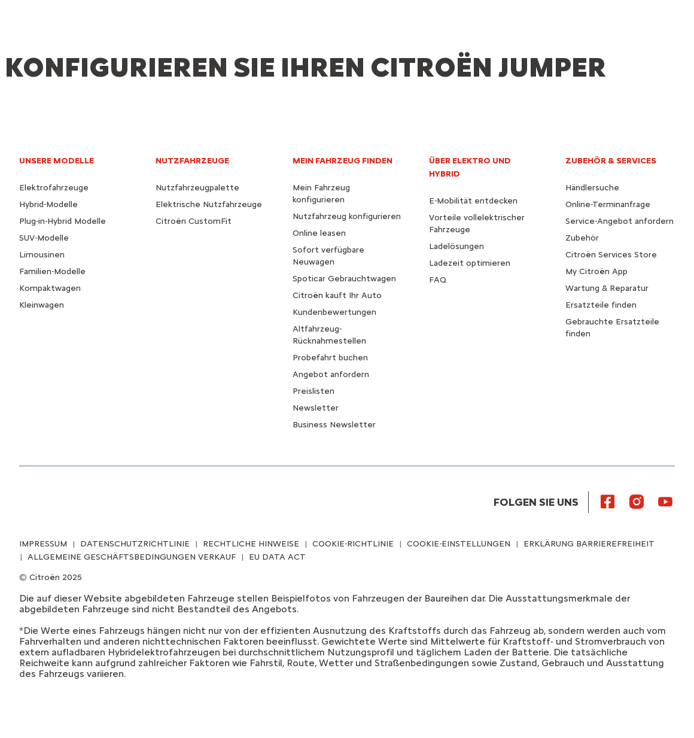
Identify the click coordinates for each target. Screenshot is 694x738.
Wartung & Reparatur (607, 288)
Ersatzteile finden (601, 305)
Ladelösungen (456, 246)
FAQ (437, 280)
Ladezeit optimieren (469, 263)
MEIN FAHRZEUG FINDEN (342, 161)
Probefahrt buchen (330, 358)
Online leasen (319, 233)
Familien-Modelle (52, 271)
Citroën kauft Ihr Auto (337, 295)
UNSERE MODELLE (56, 161)
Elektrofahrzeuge (54, 188)
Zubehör (582, 238)
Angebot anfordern (331, 374)
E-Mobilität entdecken (473, 201)
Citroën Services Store (611, 255)
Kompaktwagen (50, 288)
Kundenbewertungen (334, 312)
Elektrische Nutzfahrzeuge (209, 204)
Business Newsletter (334, 425)
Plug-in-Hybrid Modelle (62, 221)
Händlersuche (592, 188)
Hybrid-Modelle (48, 204)
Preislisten (313, 391)
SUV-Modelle (44, 238)
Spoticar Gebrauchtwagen (344, 279)
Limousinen (42, 255)
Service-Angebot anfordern (619, 221)
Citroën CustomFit (194, 221)
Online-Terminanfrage (607, 204)
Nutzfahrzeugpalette (197, 188)
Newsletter (316, 408)
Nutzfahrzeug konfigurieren (347, 216)
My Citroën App (596, 271)
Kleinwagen (41, 305)
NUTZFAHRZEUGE (192, 161)
